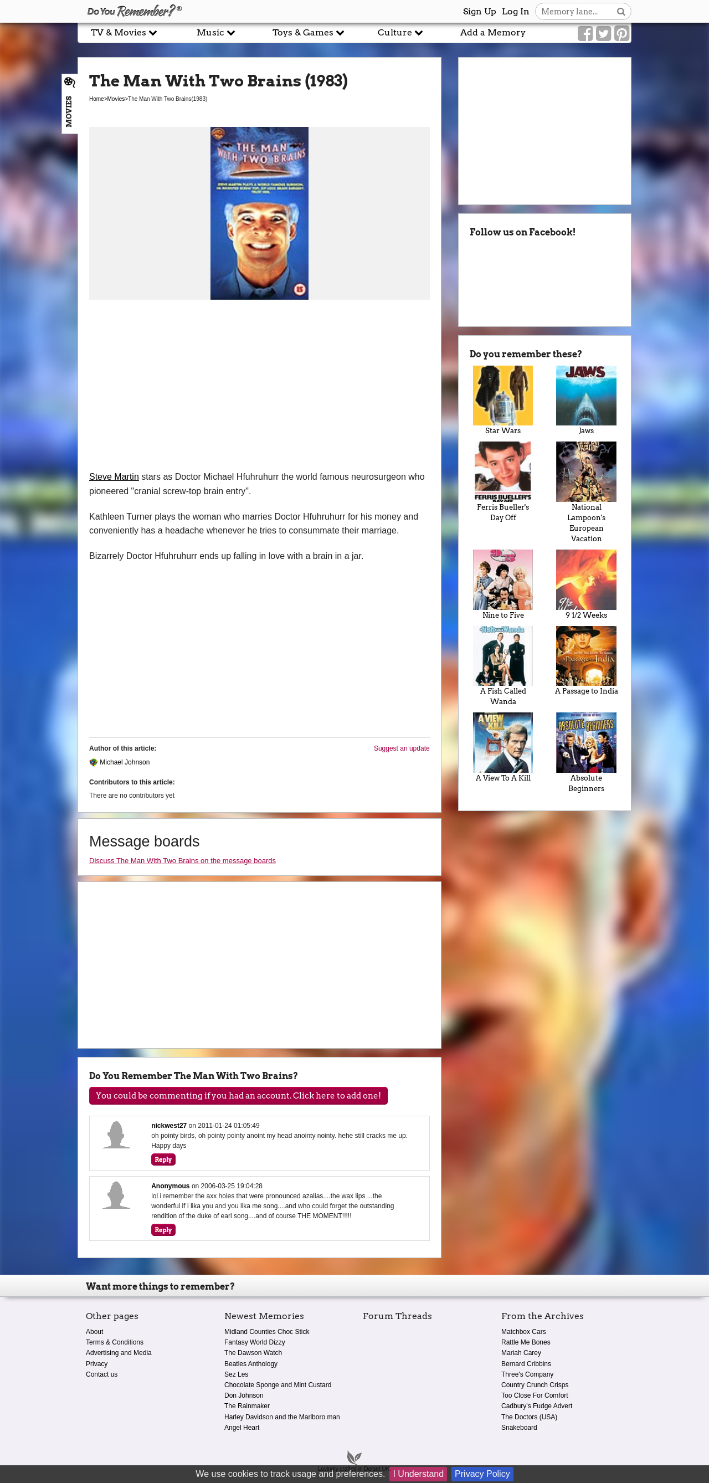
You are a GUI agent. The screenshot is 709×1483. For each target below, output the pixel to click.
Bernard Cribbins (526, 1364)
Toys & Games (309, 32)
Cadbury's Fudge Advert (536, 1406)
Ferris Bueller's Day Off (503, 482)
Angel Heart (241, 1427)
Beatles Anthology (251, 1364)
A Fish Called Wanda (503, 666)
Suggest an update (402, 748)
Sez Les (236, 1374)
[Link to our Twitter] (603, 34)
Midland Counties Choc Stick (266, 1332)
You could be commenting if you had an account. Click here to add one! (238, 1096)
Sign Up (479, 11)
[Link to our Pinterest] (621, 34)
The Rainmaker (247, 1406)
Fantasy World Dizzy (254, 1342)
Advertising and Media (119, 1353)
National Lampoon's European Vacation (586, 492)
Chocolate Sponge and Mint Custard (277, 1385)
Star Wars (503, 400)
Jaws (586, 400)
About (94, 1332)
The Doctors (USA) (529, 1417)
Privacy (96, 1364)
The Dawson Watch (253, 1353)
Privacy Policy (482, 1474)
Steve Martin (114, 476)
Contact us (101, 1374)
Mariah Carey (521, 1353)
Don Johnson (244, 1395)
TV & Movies (124, 32)
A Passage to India (586, 661)
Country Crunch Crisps (534, 1385)
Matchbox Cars (523, 1332)
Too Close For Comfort (534, 1395)
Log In (516, 11)
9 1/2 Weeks (586, 584)
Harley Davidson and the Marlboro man (282, 1417)
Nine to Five (503, 584)
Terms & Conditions (114, 1342)
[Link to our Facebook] (585, 34)
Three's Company (527, 1374)
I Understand (418, 1474)
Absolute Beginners (586, 752)
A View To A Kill (503, 747)
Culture (400, 32)
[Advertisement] (259, 386)
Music (216, 32)
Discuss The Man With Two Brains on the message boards (182, 860)
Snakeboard (519, 1427)
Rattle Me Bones (526, 1342)
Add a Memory (493, 32)
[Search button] (621, 11)
